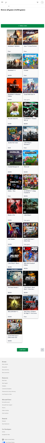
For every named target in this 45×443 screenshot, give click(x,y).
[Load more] (22, 350)
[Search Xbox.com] (6, 2)
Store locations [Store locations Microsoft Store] (5, 413)
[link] (14, 41)
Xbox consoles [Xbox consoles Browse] (5, 364)
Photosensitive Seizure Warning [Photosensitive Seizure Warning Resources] (8, 391)
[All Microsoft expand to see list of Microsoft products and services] (2, 2)
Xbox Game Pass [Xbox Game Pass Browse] (5, 369)
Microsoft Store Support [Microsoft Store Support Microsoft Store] (7, 404)
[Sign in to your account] (42, 2)
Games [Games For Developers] (3, 431)
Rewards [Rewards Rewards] (4, 421)
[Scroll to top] (42, 350)
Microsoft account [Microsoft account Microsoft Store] (6, 402)
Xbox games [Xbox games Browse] (4, 367)
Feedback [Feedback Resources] (4, 385)
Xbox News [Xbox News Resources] (4, 380)
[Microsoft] (22, 1)
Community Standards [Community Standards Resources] (6, 388)
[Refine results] (22, 26)
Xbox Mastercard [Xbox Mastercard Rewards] (5, 423)
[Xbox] (4, 6)
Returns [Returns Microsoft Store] (3, 407)
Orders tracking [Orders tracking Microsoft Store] (5, 410)
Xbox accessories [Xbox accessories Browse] (5, 372)
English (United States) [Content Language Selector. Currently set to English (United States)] (9, 439)
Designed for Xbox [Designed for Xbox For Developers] (6, 434)
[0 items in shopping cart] (38, 2)
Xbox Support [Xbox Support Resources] (5, 383)
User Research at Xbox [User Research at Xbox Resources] (7, 394)
